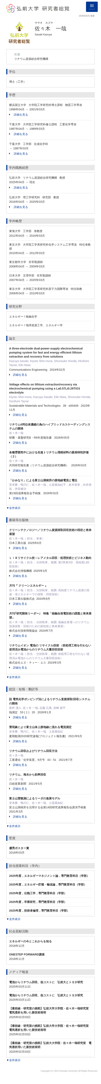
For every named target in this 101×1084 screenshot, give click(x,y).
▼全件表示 (13, 508)
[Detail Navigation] (92, 7)
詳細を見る (18, 114)
